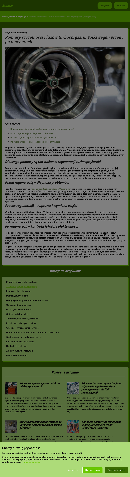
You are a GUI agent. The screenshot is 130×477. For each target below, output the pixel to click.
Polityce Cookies (31, 462)
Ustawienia (73, 470)
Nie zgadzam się (92, 470)
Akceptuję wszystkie (116, 470)
